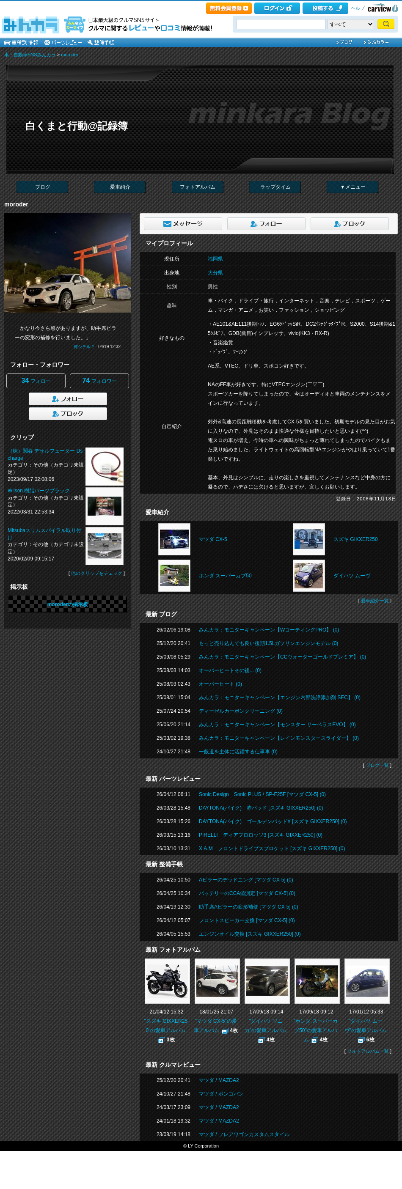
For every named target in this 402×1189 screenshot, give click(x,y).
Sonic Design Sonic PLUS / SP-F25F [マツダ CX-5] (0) (262, 794)
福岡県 (215, 259)
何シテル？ (84, 346)
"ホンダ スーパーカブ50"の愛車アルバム (316, 1030)
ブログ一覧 (377, 765)
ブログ (42, 187)
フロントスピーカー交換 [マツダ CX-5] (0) (247, 920)
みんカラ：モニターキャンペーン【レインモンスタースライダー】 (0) (279, 738)
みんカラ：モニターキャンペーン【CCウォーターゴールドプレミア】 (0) (282, 657)
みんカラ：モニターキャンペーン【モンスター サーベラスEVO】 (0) (277, 725)
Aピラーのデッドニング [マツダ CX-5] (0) (246, 880)
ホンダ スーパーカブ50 (225, 576)
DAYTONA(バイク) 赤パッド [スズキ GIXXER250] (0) (261, 808)
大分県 (215, 273)
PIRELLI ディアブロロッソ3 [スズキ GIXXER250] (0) (260, 835)
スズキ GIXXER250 (355, 539)
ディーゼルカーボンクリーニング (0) (241, 711)
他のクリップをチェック (96, 573)
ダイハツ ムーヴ (351, 576)
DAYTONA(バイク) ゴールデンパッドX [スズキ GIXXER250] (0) (273, 821)
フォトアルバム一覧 (368, 1051)
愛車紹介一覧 (375, 600)
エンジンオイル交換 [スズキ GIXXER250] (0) (250, 934)
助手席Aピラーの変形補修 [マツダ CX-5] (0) (248, 907)
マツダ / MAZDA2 (219, 1080)
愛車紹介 (120, 187)
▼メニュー (353, 187)
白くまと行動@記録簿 (76, 126)
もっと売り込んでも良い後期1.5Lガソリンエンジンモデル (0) (268, 643)
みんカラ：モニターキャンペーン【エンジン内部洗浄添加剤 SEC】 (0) (280, 697)
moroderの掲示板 (67, 604)
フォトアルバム (197, 187)
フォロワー (99, 380)
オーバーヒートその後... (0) (230, 670)
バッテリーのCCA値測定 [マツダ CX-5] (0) (247, 893)
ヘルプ (358, 8)
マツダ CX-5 (213, 539)
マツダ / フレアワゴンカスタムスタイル (244, 1134)
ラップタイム (275, 187)
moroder (69, 54)
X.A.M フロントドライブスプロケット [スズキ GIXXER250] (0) (272, 848)
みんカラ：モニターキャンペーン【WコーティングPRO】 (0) (269, 630)
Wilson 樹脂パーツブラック (39, 491)
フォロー (35, 380)
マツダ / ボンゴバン (221, 1094)
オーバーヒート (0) (220, 684)
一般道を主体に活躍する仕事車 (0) (238, 752)
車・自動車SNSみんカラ (30, 54)
